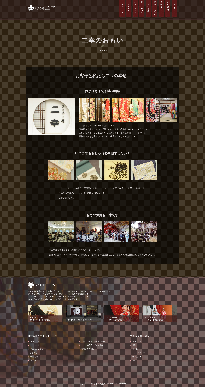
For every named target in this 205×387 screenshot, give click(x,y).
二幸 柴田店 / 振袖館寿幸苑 (92, 341)
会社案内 (33, 357)
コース (134, 349)
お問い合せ (33, 360)
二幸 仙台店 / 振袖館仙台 (91, 345)
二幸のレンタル (35, 349)
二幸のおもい (34, 345)
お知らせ (33, 353)
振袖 (133, 345)
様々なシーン (136, 357)
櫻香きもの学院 (86, 349)
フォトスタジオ (137, 353)
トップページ (34, 341)
